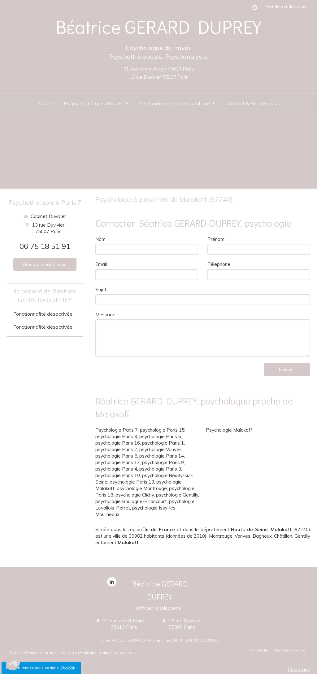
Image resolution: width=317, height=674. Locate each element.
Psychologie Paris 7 (116, 430)
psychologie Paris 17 (117, 462)
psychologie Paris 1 (163, 443)
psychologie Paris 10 (117, 475)
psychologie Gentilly (177, 495)
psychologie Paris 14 (161, 456)
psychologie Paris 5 (116, 456)
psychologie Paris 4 (116, 469)
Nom (100, 239)
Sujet (100, 289)
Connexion (299, 669)
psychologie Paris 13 (132, 482)
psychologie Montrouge (142, 488)
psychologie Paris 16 (117, 443)
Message (105, 315)
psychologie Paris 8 (116, 436)
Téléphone (218, 264)
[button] (13, 663)
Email (101, 264)
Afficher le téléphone (158, 608)
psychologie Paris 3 (160, 469)
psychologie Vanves (160, 449)
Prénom (215, 239)
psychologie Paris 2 (116, 449)
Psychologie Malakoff (229, 430)
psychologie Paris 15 (162, 430)
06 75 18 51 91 (45, 246)
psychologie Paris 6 (160, 436)
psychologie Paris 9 (163, 462)
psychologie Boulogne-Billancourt (131, 501)
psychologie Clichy (134, 495)
